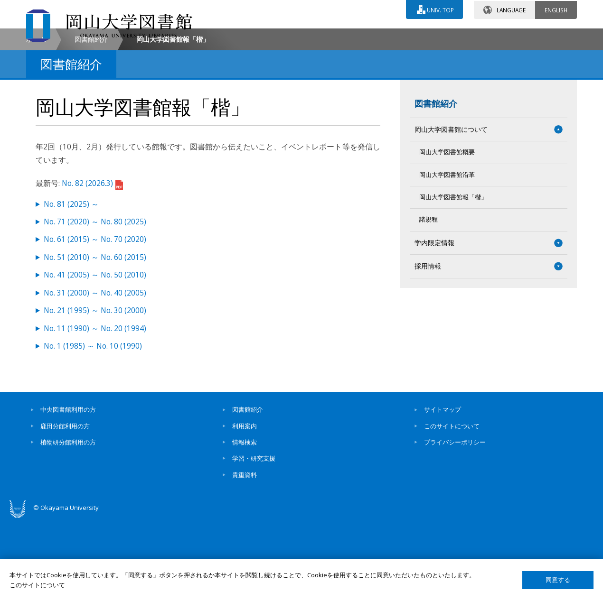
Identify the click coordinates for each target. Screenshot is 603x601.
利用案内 (244, 506)
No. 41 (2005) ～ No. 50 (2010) (95, 356)
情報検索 (244, 522)
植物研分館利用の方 (68, 522)
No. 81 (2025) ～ (71, 284)
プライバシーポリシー (455, 522)
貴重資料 (244, 555)
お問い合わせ (327, 36)
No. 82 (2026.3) (92, 263)
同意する (558, 579)
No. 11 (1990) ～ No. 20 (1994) (95, 409)
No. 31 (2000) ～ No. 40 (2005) (95, 373)
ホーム (36, 119)
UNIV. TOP (439, 9)
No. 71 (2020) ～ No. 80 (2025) (95, 302)
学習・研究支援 (253, 539)
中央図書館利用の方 (68, 490)
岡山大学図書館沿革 (447, 255)
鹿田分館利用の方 (65, 506)
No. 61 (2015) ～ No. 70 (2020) (95, 320)
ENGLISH (556, 9)
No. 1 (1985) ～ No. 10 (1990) (93, 426)
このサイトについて (452, 506)
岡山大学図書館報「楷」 (453, 277)
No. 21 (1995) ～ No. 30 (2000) (95, 391)
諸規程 (428, 300)
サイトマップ (442, 490)
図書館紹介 (91, 119)
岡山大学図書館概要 (447, 233)
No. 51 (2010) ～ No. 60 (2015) (95, 337)
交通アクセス (411, 36)
